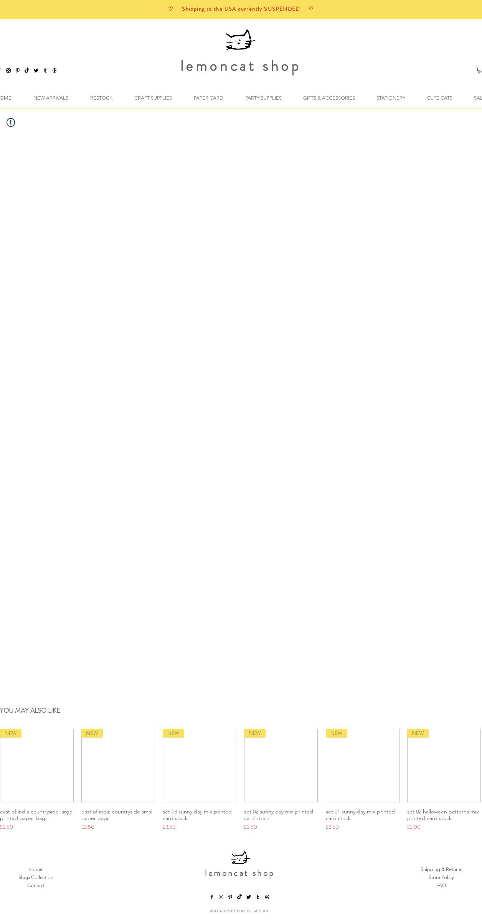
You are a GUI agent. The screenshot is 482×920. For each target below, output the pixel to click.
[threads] (267, 897)
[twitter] (36, 70)
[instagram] (8, 70)
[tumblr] (45, 70)
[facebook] (212, 897)
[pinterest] (18, 70)
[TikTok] (27, 70)
